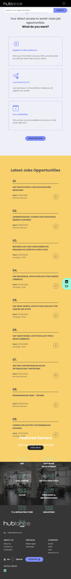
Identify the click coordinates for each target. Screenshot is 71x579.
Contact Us (8, 547)
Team (50, 547)
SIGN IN (19, 559)
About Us (7, 544)
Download (30, 547)
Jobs (50, 550)
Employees (8, 550)
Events (50, 544)
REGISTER (34, 559)
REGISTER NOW (35, 138)
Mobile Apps (31, 544)
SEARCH (60, 10)
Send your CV (53, 553)
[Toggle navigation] (63, 3)
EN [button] (6, 559)
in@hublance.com (13, 533)
